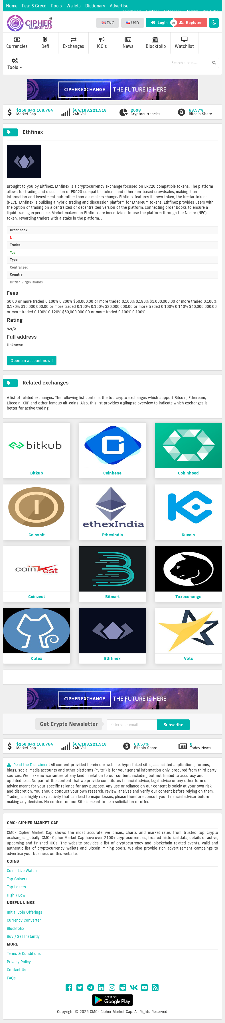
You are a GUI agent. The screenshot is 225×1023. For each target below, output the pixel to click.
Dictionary (95, 6)
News (128, 43)
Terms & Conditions (24, 953)
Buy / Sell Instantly (23, 936)
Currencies (17, 43)
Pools (56, 6)
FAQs (11, 978)
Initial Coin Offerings (24, 912)
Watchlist (184, 43)
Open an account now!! (32, 360)
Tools (14, 64)
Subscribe (173, 724)
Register (190, 22)
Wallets (73, 6)
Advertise (119, 6)
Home (11, 6)
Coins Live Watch (22, 870)
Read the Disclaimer (28, 764)
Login (159, 22)
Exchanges (73, 43)
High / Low (16, 895)
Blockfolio (156, 43)
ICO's (102, 43)
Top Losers (16, 887)
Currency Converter (24, 920)
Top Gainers (17, 879)
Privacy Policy (19, 961)
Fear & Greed (34, 6)
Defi (45, 43)
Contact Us (16, 969)
